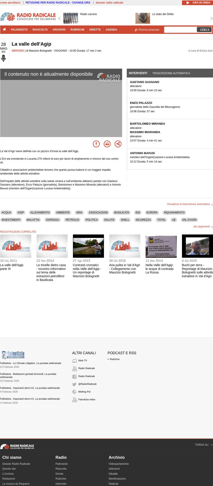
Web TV (82, 360)
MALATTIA (33, 219)
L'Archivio (8, 473)
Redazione (8, 478)
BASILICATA (121, 212)
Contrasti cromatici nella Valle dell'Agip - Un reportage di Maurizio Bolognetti (87, 270)
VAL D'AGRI (189, 219)
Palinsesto (62, 463)
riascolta (40, 29)
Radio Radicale (86, 368)
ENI (138, 212)
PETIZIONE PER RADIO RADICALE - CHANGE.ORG (58, 2)
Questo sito (9, 468)
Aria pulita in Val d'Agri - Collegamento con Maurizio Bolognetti (124, 268)
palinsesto (19, 29)
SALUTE (109, 219)
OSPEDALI (52, 219)
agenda (111, 29)
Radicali (113, 483)
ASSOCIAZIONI (98, 212)
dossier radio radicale (109, 2)
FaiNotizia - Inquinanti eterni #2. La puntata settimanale (30, 388)
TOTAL (161, 219)
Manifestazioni (117, 478)
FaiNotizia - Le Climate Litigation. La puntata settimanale (30, 363)
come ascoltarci (10, 2)
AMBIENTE (63, 212)
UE (174, 219)
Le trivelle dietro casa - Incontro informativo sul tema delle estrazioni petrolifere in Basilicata (51, 272)
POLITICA (92, 219)
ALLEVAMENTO (40, 212)
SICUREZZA (143, 219)
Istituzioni (114, 468)
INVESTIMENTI (11, 219)
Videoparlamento (119, 463)
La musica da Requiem (16, 483)
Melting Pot (84, 391)
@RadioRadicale (87, 384)
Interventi (138, 73)
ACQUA (6, 212)
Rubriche (115, 359)
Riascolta (61, 468)
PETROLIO (72, 219)
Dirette (59, 473)
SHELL (125, 219)
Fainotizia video (86, 399)
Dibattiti (113, 473)
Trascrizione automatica (171, 73)
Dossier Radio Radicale (16, 463)
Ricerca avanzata (149, 29)
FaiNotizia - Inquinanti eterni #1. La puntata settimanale (30, 398)
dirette (95, 29)
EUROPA (152, 212)
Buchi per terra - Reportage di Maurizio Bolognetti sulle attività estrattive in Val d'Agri (197, 270)
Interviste (61, 483)
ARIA (79, 212)
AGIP (21, 212)
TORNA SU (201, 444)
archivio (59, 29)
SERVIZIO (18, 50)
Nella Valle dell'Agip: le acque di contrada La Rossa (160, 268)
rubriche (77, 29)
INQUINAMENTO (174, 212)
